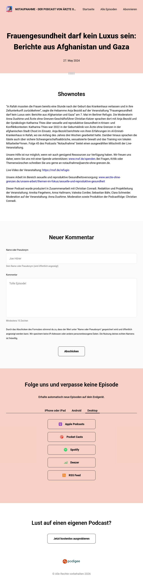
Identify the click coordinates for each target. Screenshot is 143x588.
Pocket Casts (74, 436)
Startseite (88, 9)
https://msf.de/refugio (55, 170)
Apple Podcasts (74, 424)
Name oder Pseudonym (17, 250)
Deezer (74, 462)
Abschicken (71, 351)
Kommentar (11, 275)
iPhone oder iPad (55, 410)
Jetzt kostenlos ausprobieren (72, 538)
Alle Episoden (108, 9)
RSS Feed (75, 475)
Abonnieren (130, 9)
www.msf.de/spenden (82, 158)
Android (76, 410)
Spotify (74, 449)
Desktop (92, 410)
